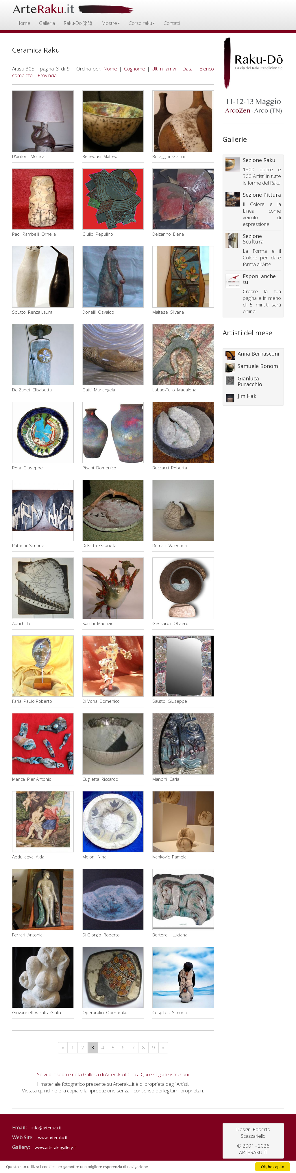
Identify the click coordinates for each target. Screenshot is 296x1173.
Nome (110, 68)
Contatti (172, 23)
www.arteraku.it (52, 1137)
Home (23, 23)
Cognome (134, 68)
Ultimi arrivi (164, 68)
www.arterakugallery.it (55, 1147)
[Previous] (63, 1047)
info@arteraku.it (46, 1128)
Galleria (47, 23)
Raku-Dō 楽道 (78, 23)
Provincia (47, 75)
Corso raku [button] (142, 23)
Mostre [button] (110, 23)
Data (187, 68)
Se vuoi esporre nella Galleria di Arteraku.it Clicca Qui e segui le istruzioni (113, 1074)
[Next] (163, 1047)
